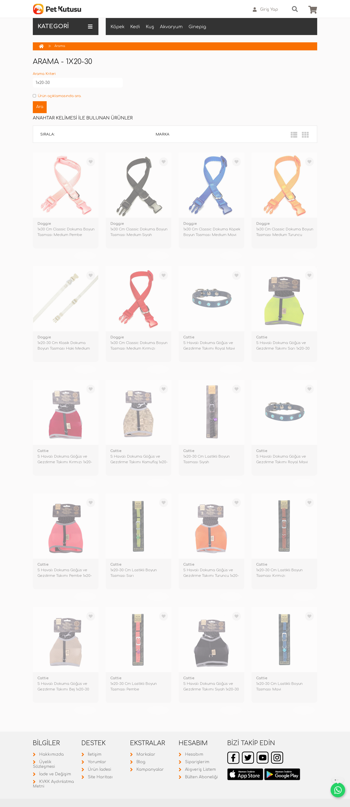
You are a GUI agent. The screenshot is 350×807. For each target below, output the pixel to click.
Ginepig (197, 26)
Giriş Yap (265, 9)
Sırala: (47, 134)
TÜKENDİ (85, 256)
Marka (162, 134)
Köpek (117, 26)
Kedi (135, 26)
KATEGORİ (65, 26)
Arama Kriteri (44, 74)
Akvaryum (171, 26)
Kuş (150, 26)
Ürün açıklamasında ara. (57, 96)
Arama (59, 46)
